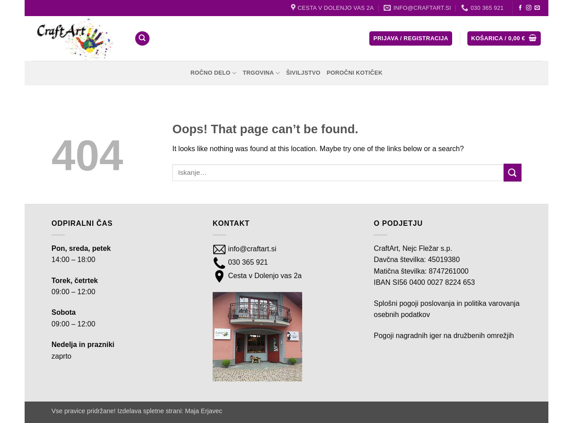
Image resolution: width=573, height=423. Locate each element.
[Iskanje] (142, 38)
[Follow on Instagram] (528, 8)
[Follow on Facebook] (520, 8)
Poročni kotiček (355, 72)
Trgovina (261, 73)
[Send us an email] (537, 8)
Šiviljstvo (303, 72)
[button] (410, 38)
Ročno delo (213, 73)
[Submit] (513, 172)
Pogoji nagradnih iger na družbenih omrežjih (444, 335)
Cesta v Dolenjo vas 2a (264, 275)
